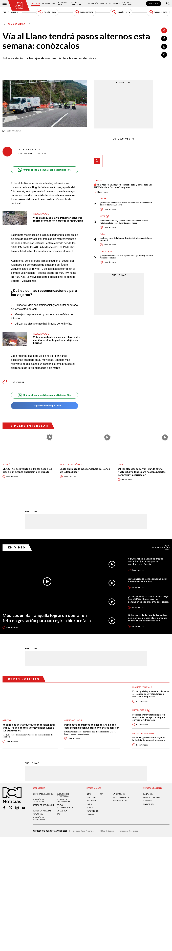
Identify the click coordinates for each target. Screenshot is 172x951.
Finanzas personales (142, 687)
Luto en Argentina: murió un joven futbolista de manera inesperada (148, 738)
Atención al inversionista (39, 818)
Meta (102, 216)
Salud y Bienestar (76, 4)
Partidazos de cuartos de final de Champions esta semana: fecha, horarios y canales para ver (91, 726)
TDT (101, 794)
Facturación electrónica (63, 795)
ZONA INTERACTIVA (151, 797)
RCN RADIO (91, 801)
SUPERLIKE (147, 801)
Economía (93, 4)
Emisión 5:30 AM (47, 12)
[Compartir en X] (164, 46)
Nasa (102, 234)
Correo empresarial (42, 811)
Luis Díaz (98, 180)
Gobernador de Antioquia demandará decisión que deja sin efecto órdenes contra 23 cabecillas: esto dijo (147, 618)
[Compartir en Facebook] (164, 38)
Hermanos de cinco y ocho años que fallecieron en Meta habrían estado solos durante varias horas (124, 222)
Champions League (73, 720)
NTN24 (89, 794)
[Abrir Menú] (5, 3)
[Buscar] (167, 4)
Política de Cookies (106, 831)
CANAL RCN (153, 4)
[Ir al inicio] (19, 5)
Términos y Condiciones (128, 831)
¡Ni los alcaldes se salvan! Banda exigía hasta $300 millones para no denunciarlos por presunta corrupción (141, 471)
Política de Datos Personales (83, 831)
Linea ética (62, 811)
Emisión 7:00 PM (121, 12)
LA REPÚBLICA (119, 794)
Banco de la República (71, 464)
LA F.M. (90, 804)
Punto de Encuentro (127, 4)
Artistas (7, 720)
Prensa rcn (38, 814)
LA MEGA (90, 814)
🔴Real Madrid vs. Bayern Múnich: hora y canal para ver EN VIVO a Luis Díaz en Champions (123, 186)
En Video (17, 547)
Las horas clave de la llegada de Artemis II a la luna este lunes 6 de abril (126, 239)
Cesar (120, 464)
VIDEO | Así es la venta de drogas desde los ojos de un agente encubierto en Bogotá (27, 470)
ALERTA (90, 807)
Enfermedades (139, 710)
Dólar (103, 198)
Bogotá (6, 464)
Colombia (35, 4)
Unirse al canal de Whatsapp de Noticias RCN (44, 170)
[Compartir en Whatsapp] (164, 55)
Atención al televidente (38, 800)
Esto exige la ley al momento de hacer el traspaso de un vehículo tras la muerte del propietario (150, 694)
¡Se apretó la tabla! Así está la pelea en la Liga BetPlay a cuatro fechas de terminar (126, 256)
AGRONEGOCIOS (120, 801)
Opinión (116, 4)
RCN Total (91, 797)
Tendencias (105, 4)
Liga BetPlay (106, 251)
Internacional (49, 4)
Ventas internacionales (65, 806)
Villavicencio (18, 382)
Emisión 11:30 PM (158, 12)
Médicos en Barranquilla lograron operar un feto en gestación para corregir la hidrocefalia (47, 618)
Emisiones (11, 12)
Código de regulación (43, 805)
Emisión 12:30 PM (84, 12)
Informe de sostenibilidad (63, 800)
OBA (58, 814)
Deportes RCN (62, 4)
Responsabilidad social (43, 794)
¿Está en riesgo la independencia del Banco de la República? (85, 470)
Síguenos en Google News (44, 405)
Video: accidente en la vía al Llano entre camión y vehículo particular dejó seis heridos (56, 340)
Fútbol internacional (143, 733)
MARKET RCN (148, 804)
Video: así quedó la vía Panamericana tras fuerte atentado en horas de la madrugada (58, 219)
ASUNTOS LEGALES (121, 797)
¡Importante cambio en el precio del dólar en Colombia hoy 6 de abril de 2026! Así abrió (126, 203)
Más (160, 547)
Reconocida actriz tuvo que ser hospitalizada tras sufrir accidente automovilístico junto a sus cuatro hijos (29, 727)
